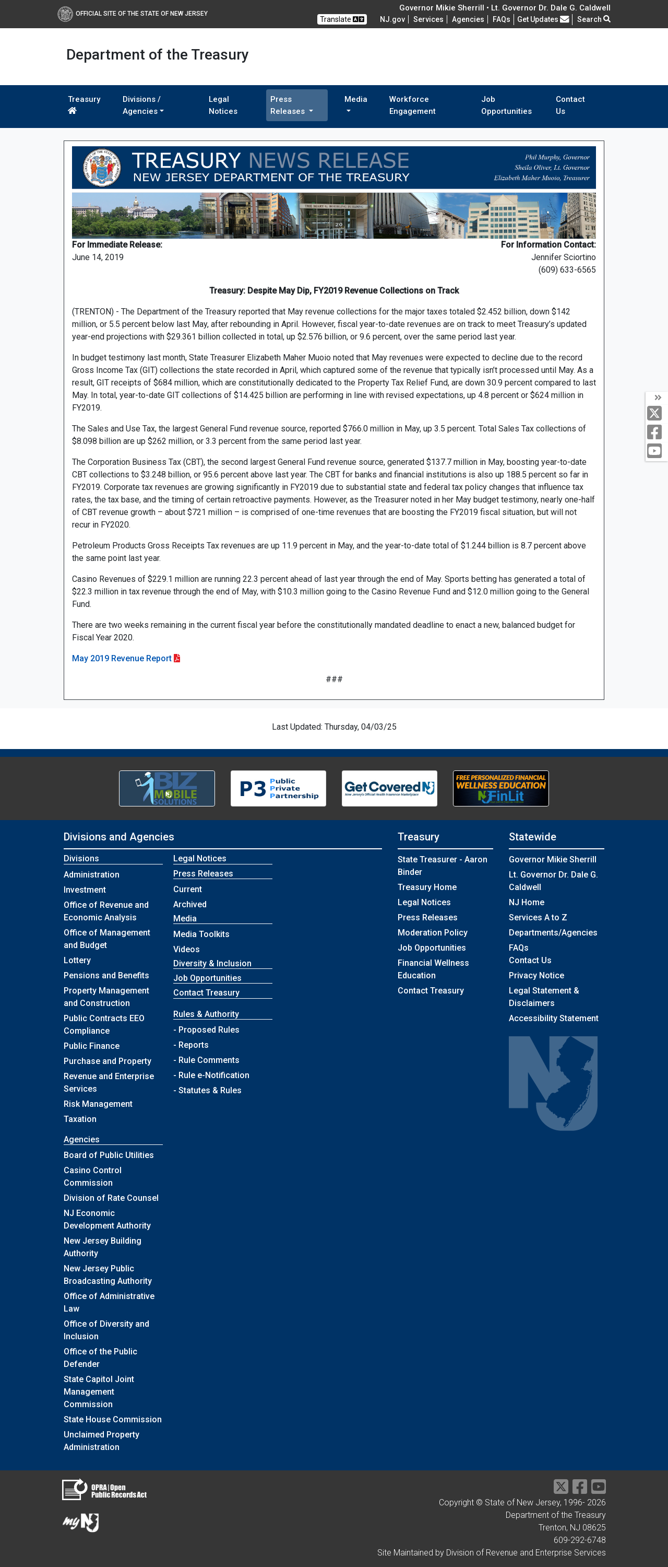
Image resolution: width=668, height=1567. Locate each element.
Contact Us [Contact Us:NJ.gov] (530, 960)
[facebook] (657, 433)
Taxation (80, 1119)
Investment (85, 890)
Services (428, 19)
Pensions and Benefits (106, 975)
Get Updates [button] (543, 19)
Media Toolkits (201, 934)
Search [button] (594, 19)
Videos (186, 949)
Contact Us (570, 105)
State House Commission (113, 1419)
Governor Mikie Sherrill (553, 859)
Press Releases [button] (288, 105)
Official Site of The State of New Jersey (132, 13)
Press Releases (428, 917)
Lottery (77, 960)
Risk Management (98, 1104)
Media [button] (355, 99)
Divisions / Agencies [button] (142, 105)
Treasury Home (427, 887)
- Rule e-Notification (211, 1075)
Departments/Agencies (553, 933)
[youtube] (657, 451)
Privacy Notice (536, 975)
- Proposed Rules (206, 1030)
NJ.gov (392, 19)
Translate (342, 19)
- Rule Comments (206, 1060)
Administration (92, 875)
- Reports (191, 1045)
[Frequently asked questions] (501, 19)
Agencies (468, 19)
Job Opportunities (506, 105)
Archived (190, 904)
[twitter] (657, 414)
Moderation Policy (433, 933)
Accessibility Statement (554, 1018)
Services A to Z (538, 917)
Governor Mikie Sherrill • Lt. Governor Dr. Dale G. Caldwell (505, 8)
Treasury (84, 104)
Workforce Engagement (412, 105)
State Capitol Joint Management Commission (99, 1391)
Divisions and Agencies (119, 837)
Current (187, 889)
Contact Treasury (206, 993)
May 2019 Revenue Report (122, 658)
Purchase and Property (107, 1061)
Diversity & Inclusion (212, 963)
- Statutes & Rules (207, 1090)
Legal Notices (223, 105)
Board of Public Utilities (109, 1155)
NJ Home (526, 902)
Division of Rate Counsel (111, 1198)
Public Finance (92, 1046)
